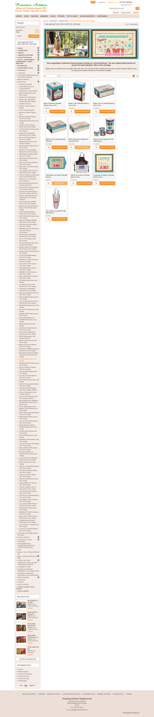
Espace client (126, 12)
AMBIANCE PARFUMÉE (25, 55)
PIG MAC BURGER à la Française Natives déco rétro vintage (28, 454)
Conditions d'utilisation (25, 674)
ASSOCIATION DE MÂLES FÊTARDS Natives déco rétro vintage (28, 427)
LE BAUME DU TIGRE (24, 567)
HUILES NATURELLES (25, 57)
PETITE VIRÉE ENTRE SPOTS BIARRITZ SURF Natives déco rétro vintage (28, 408)
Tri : (45, 76)
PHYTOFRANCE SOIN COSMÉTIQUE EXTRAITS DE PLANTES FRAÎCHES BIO (26, 545)
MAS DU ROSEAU (23, 584)
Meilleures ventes (29, 694)
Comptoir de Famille (24, 560)
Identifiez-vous (112, 2)
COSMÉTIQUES (23, 50)
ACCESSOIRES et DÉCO (25, 68)
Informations (24, 665)
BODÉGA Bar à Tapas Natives (28, 91)
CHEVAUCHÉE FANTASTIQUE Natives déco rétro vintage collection (28, 197)
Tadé (19, 550)
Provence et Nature (23, 537)
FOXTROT (21, 582)
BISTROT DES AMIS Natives (27, 97)
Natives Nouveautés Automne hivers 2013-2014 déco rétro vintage (28, 207)
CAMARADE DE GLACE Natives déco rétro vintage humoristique (29, 230)
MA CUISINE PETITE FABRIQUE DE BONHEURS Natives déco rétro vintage (28, 402)
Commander (33, 36)
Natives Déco (22, 82)
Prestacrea (135, 713)
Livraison (20, 669)
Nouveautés (23, 597)
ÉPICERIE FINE (22, 66)
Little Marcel (21, 580)
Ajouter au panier (57, 112)
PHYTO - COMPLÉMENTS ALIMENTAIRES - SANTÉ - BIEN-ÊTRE (25, 61)
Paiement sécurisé (23, 678)
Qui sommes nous (23, 676)
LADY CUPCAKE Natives (26, 110)
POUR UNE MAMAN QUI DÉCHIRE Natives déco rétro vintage (28, 319)
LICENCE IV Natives (25, 104)
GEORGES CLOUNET (25, 84)
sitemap (129, 694)
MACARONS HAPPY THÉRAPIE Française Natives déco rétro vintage (28, 355)
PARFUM (20, 53)
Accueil (45, 21)
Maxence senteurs (23, 79)
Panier (20, 23)
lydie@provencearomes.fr (79, 710)
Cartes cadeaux (23, 591)
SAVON (20, 48)
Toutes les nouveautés (27, 659)
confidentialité (22, 681)
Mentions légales (23, 671)
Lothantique (21, 73)
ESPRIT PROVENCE (23, 577)
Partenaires (22, 70)
